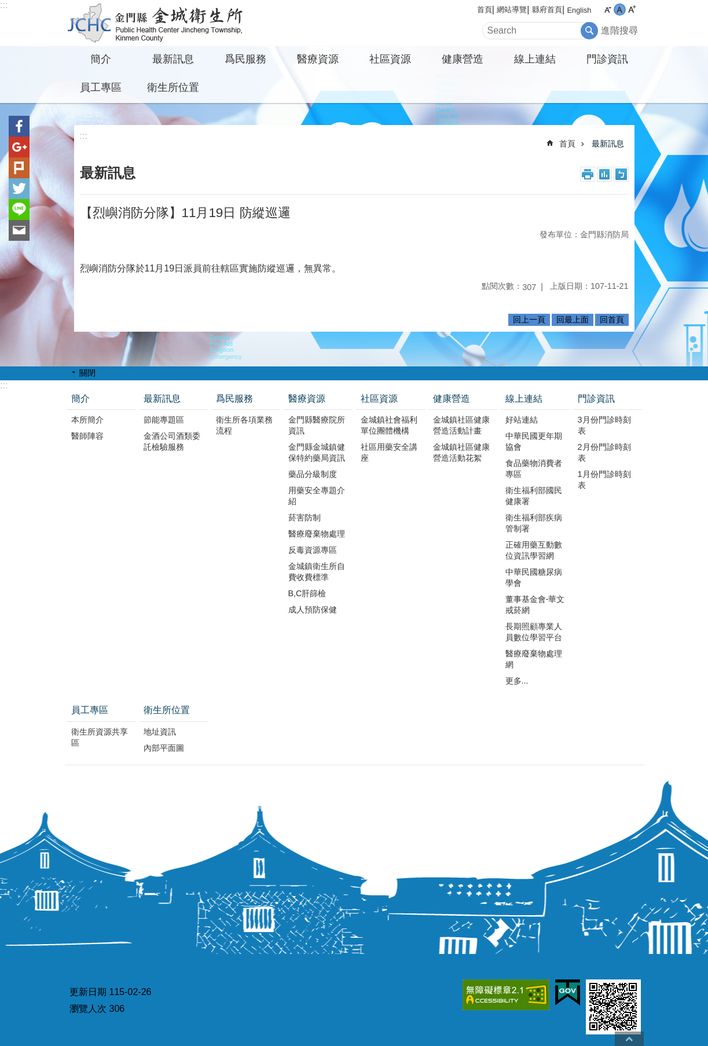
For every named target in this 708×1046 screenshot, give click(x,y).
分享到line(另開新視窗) (19, 209)
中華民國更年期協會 (533, 441)
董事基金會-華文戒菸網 (535, 604)
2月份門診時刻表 (604, 452)
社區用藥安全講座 (389, 452)
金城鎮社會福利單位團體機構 (389, 425)
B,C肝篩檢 (307, 593)
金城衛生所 (166, 23)
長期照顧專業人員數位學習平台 (533, 632)
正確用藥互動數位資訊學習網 (533, 550)
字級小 (607, 9)
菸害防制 (304, 517)
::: (4, 5)
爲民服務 (245, 59)
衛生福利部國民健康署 (533, 496)
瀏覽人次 (88, 1009)
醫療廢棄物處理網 (533, 659)
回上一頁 (529, 319)
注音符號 (621, 174)
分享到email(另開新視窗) (19, 230)
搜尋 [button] (589, 30)
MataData (604, 174)
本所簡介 (87, 419)
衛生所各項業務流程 (244, 425)
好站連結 (521, 419)
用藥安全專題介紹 (316, 496)
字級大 (632, 9)
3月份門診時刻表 (604, 425)
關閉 (87, 372)
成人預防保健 (312, 609)
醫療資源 (318, 59)
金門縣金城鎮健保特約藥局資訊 (316, 452)
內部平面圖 (164, 748)
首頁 (484, 9)
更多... (517, 680)
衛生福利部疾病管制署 (533, 523)
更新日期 (88, 992)
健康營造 (462, 59)
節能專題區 (164, 419)
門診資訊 (607, 59)
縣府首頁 (547, 9)
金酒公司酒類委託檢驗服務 (172, 441)
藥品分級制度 (312, 474)
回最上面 (572, 319)
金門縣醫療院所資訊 (316, 425)
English (579, 10)
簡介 (100, 59)
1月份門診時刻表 (604, 479)
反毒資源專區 (312, 550)
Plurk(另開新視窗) (19, 167)
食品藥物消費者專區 (533, 468)
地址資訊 (160, 731)
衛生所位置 (173, 87)
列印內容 (587, 174)
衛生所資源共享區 (99, 737)
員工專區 (101, 87)
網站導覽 (512, 9)
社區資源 (390, 59)
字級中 (620, 9)
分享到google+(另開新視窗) (19, 147)
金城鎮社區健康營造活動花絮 (461, 452)
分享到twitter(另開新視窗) (19, 188)
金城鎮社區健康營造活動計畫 (461, 425)
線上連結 (535, 59)
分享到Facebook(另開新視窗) (19, 126)
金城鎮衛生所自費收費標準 (316, 571)
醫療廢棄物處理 (316, 533)
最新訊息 (173, 59)
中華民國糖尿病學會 (533, 577)
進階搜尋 (619, 30)
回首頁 (612, 319)
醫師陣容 (87, 436)
